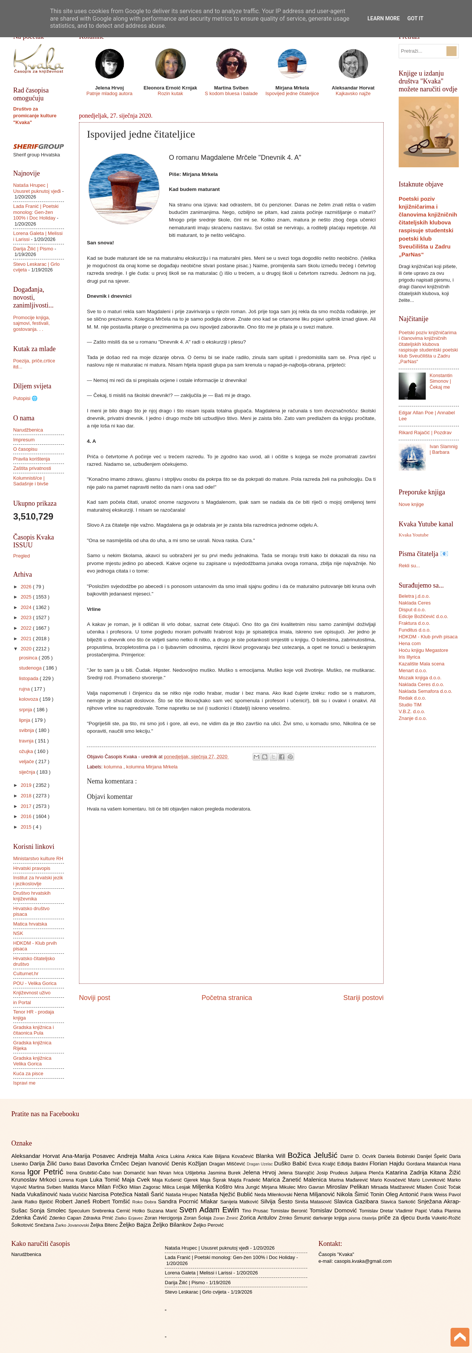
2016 (27, 816)
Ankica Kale (201, 1156)
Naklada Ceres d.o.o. (421, 684)
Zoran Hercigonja (164, 1218)
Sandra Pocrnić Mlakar (189, 1201)
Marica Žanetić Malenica (296, 1179)
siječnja (27, 772)
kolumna (113, 767)
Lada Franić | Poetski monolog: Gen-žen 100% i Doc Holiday (36, 212)
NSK (18, 933)
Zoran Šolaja (198, 1218)
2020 (27, 649)
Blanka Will (272, 1156)
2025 (27, 597)
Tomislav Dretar (377, 1211)
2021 (27, 638)
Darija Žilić (44, 1163)
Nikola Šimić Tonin (361, 1194)
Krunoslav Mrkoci (35, 1179)
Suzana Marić (163, 1211)
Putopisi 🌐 (25, 398)
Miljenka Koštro (213, 1186)
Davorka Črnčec (109, 1163)
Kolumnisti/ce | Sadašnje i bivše (31, 480)
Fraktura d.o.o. (414, 623)
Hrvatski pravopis (31, 868)
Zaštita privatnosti (32, 468)
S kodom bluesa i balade (231, 93)
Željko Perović (208, 1225)
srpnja (26, 709)
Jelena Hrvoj (260, 1172)
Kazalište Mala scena (422, 664)
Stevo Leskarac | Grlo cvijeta (195, 1292)
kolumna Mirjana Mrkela (152, 767)
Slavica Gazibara (357, 1201)
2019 (27, 785)
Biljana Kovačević (235, 1156)
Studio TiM (410, 705)
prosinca (28, 658)
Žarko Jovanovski (72, 1225)
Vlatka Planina (445, 1211)
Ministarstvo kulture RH (38, 858)
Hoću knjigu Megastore (423, 650)
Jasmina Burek (225, 1173)
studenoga (31, 668)
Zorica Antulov (259, 1217)
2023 (27, 617)
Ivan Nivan (160, 1173)
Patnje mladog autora (109, 93)
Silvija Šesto (277, 1201)
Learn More (383, 18)
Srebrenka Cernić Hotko (119, 1211)
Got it (415, 18)
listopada (29, 678)
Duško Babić (291, 1163)
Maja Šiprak (214, 1180)
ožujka (26, 751)
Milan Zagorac (145, 1187)
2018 (27, 795)
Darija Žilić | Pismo (33, 249)
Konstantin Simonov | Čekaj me (441, 381)
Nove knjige (411, 504)
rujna (25, 689)
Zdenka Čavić (30, 1217)
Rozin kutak (170, 93)
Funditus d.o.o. (415, 630)
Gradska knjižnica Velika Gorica (32, 1061)
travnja (27, 741)
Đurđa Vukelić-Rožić (439, 1218)
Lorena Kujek (74, 1180)
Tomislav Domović (334, 1210)
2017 (27, 806)
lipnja (25, 720)
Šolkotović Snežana (33, 1225)
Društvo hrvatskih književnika (31, 895)
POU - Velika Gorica (34, 983)
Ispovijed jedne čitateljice (292, 93)
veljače (27, 761)
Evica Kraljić (323, 1164)
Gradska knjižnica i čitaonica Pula (33, 1030)
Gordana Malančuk (427, 1164)
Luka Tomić (106, 1179)
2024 (27, 607)
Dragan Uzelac (260, 1164)
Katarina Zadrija (408, 1172)
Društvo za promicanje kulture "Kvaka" (34, 115)
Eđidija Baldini (353, 1164)
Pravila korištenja (31, 459)
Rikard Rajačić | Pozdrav (425, 432)
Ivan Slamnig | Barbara (443, 449)
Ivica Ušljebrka (190, 1173)
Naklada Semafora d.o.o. (425, 691)
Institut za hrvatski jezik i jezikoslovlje (38, 880)
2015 (27, 827)
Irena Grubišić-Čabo (89, 1173)
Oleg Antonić (402, 1194)
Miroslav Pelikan (348, 1186)
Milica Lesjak (177, 1187)
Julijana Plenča (367, 1173)
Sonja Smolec (49, 1210)
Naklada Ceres (415, 603)
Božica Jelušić (314, 1155)
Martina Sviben (46, 1187)
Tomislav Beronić (290, 1211)
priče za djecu (397, 1217)
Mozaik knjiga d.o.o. (420, 677)
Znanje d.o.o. (413, 718)
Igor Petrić (46, 1171)
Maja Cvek (137, 1179)
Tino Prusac (256, 1211)
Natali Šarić (150, 1194)
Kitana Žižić (445, 1172)
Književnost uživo (31, 992)
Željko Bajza (135, 1224)
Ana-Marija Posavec (89, 1156)
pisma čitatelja (363, 1218)
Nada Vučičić (74, 1194)
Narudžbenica (28, 430)
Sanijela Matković (240, 1202)
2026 (27, 586)
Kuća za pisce (28, 1073)
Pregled (21, 556)
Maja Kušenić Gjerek (176, 1180)
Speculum (80, 1211)
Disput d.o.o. (412, 609)
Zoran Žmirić (226, 1218)
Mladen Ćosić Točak (439, 1187)
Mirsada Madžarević (393, 1187)
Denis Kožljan (190, 1163)
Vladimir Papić (412, 1211)
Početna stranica (227, 997)
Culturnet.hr (25, 973)
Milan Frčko (113, 1186)
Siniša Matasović (314, 1202)
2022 (27, 628)
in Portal (22, 1002)
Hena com (410, 643)
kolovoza (29, 699)
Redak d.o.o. (412, 698)
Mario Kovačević (389, 1180)
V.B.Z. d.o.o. (412, 711)
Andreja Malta (136, 1156)
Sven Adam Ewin (210, 1209)
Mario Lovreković (427, 1180)
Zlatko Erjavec (130, 1218)
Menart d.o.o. (413, 670)
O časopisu (25, 449)
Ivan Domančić (129, 1173)
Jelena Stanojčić (297, 1173)
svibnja (27, 730)
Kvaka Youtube (413, 535)
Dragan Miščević (228, 1164)
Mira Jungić (247, 1187)
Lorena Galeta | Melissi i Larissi (198, 1273)
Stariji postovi (363, 997)
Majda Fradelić (245, 1180)
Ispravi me (24, 1083)
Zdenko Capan (66, 1218)
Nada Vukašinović (35, 1194)
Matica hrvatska (30, 924)
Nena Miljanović (315, 1194)
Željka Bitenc (104, 1225)
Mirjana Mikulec (279, 1187)
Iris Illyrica (409, 657)
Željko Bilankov (173, 1224)
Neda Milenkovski (274, 1194)
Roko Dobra (145, 1202)
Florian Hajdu (388, 1163)
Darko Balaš (73, 1164)
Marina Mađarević (349, 1180)
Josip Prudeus (333, 1173)
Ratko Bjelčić (39, 1202)
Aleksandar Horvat (36, 1156)
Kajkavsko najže (352, 93)
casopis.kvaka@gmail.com (363, 1261)
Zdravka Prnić (99, 1218)
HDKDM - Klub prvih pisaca (428, 636)
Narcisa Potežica (111, 1194)
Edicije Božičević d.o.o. (423, 616)
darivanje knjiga (331, 1218)
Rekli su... (409, 565)
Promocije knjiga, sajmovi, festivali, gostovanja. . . (31, 323)
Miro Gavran (311, 1187)
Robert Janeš (74, 1201)
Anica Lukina (171, 1156)
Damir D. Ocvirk (359, 1156)
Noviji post (94, 997)
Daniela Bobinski (397, 1156)
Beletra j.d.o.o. (414, 596)
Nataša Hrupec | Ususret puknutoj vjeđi (37, 188)
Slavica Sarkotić (399, 1202)
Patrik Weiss (434, 1194)
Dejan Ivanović (151, 1163)
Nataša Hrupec (182, 1194)
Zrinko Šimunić (296, 1218)
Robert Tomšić (112, 1201)
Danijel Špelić (433, 1156)
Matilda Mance (80, 1187)
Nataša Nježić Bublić (226, 1194)
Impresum (24, 439)
